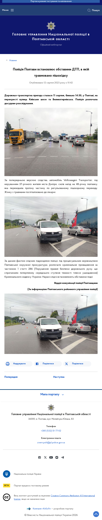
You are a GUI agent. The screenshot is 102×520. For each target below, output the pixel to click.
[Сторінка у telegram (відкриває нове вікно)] (62, 457)
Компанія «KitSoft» (42, 509)
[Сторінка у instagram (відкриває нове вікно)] (57, 457)
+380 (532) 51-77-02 (51, 431)
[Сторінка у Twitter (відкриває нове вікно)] (45, 457)
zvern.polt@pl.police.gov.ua (51, 442)
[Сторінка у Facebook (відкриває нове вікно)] (39, 457)
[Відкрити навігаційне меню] (12, 10)
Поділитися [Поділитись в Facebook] (48, 364)
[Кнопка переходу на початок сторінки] (96, 514)
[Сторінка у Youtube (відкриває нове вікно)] (51, 457)
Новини (13, 60)
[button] (51, 394)
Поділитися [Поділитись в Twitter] (77, 364)
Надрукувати (19, 364)
